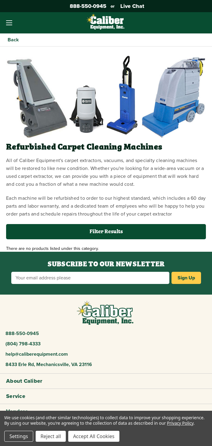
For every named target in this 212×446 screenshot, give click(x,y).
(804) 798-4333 (23, 344)
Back (13, 40)
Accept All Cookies (94, 436)
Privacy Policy (180, 423)
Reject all (51, 436)
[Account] (188, 22)
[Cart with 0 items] (203, 22)
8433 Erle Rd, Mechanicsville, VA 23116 (48, 364)
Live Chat (131, 6)
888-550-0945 (87, 6)
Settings (18, 436)
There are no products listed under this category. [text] (52, 248)
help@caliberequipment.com (36, 354)
